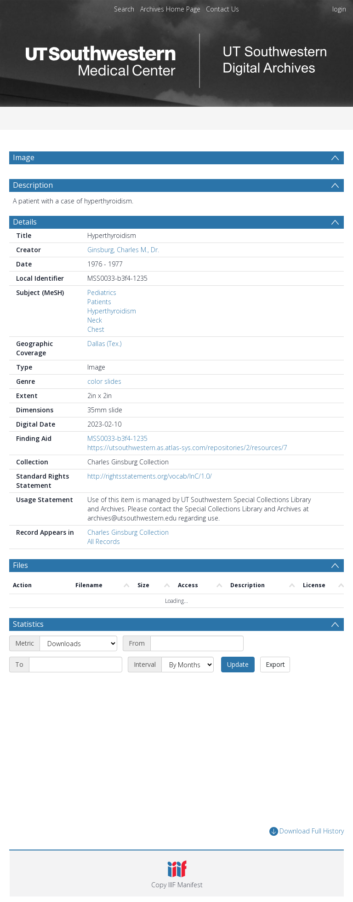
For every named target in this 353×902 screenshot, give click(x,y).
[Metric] (78, 643)
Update (238, 664)
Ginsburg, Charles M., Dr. (123, 249)
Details (25, 222)
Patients (99, 301)
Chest (95, 329)
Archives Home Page (170, 9)
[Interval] (187, 664)
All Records (103, 541)
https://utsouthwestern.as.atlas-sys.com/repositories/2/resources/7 (187, 447)
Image (23, 157)
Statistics (28, 624)
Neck (94, 320)
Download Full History (306, 831)
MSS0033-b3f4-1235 (117, 438)
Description (33, 185)
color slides (104, 381)
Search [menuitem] (124, 9)
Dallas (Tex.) (104, 343)
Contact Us (222, 9)
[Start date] (197, 643)
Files (20, 565)
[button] (177, 873)
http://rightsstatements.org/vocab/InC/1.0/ (149, 476)
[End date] (75, 664)
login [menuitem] (339, 9)
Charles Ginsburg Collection (128, 532)
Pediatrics (101, 292)
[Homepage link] (176, 58)
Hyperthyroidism (111, 310)
